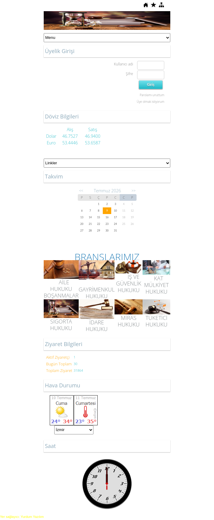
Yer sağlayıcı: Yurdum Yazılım (22, 516)
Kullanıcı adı (123, 64)
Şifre (129, 73)
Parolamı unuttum (152, 95)
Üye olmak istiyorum (150, 101)
